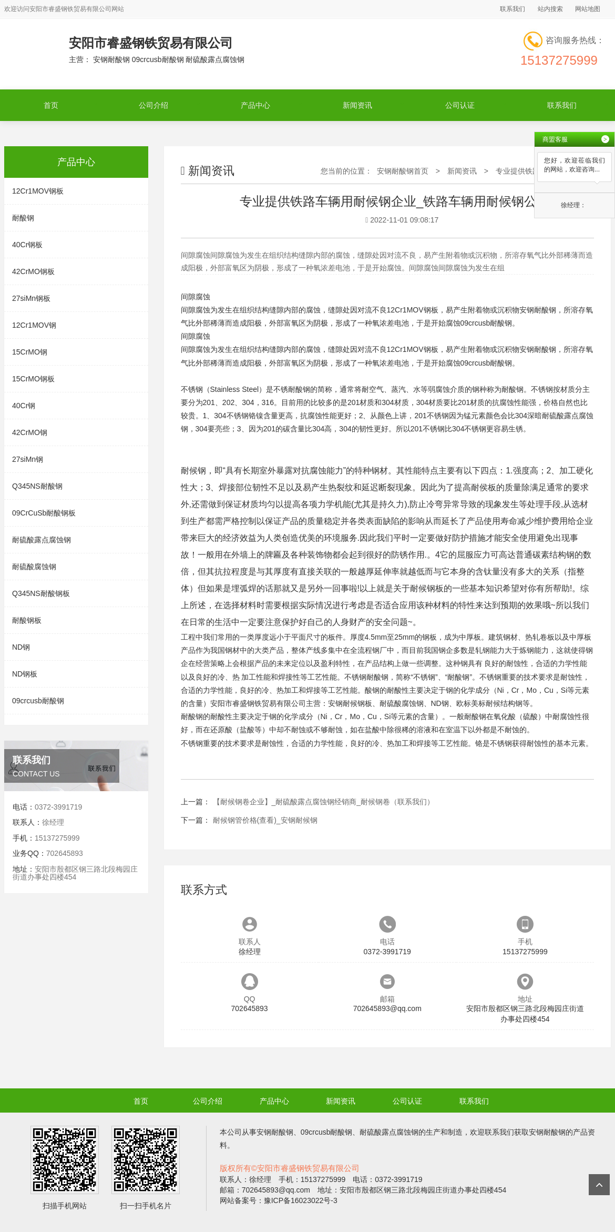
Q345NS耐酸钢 (37, 486)
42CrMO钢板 (33, 271)
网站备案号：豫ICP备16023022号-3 (278, 1200)
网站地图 (587, 9)
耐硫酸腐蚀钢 (34, 566)
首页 (51, 105)
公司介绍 (153, 105)
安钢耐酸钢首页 (402, 171)
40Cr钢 (23, 405)
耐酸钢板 (27, 620)
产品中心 (255, 105)
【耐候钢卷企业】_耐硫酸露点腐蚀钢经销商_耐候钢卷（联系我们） (324, 801)
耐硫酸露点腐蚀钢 (41, 540)
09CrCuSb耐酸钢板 (44, 513)
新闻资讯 (357, 105)
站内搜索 (550, 9)
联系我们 (512, 9)
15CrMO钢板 (33, 379)
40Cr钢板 (27, 244)
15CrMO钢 (29, 352)
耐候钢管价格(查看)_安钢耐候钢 (265, 820)
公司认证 (460, 105)
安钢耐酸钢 (537, 310)
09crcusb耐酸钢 (38, 700)
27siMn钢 (27, 459)
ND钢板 (24, 674)
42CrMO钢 (29, 432)
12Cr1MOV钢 (34, 325)
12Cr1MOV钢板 (38, 191)
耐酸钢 (23, 218)
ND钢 (21, 647)
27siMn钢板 (31, 298)
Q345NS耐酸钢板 (41, 593)
